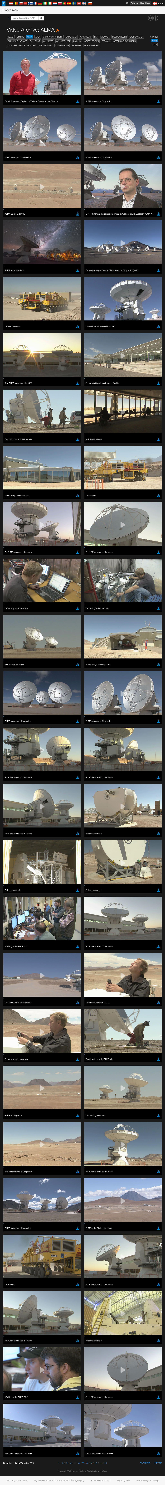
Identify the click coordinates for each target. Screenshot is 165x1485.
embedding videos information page (74, 881)
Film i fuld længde (17, 41)
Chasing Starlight (53, 37)
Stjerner (76, 45)
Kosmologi (85, 37)
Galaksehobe (63, 41)
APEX (37, 37)
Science (134, 3)
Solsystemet (45, 45)
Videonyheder (91, 45)
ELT (95, 37)
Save (10, 994)
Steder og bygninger (124, 41)
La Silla (77, 41)
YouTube (7, 875)
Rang (154, 40)
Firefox (12, 943)
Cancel (26, 994)
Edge (12, 940)
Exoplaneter (136, 37)
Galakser (48, 41)
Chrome (13, 937)
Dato (155, 44)
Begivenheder (119, 37)
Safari (12, 946)
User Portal (145, 3)
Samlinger (71, 37)
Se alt (11, 37)
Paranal (106, 41)
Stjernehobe (62, 45)
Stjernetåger (91, 41)
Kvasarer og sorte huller (22, 45)
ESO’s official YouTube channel (76, 875)
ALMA (29, 37)
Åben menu (10, 10)
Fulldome (35, 41)
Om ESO (20, 37)
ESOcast (104, 37)
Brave (12, 934)
